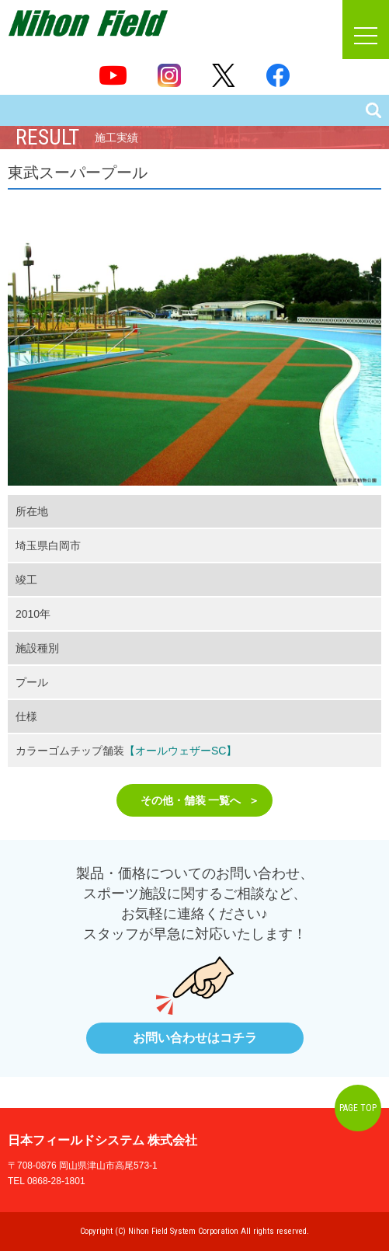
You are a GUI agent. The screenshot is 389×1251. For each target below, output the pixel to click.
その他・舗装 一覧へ (191, 800)
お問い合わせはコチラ (195, 1037)
